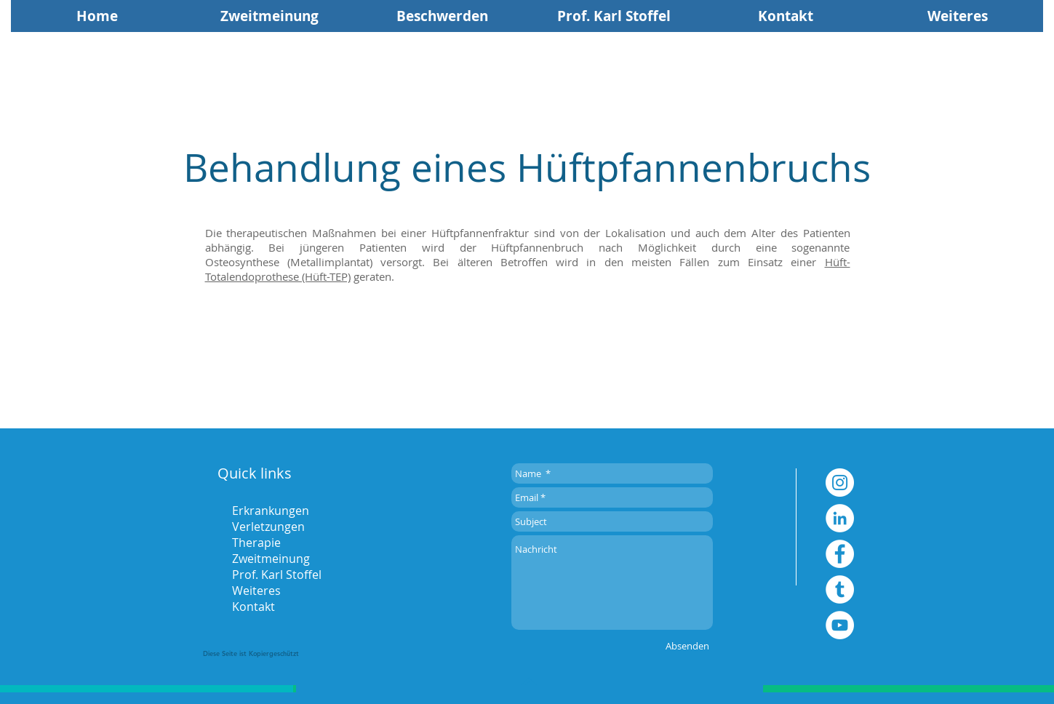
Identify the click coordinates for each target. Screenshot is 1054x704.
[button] (957, 16)
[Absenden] (687, 646)
